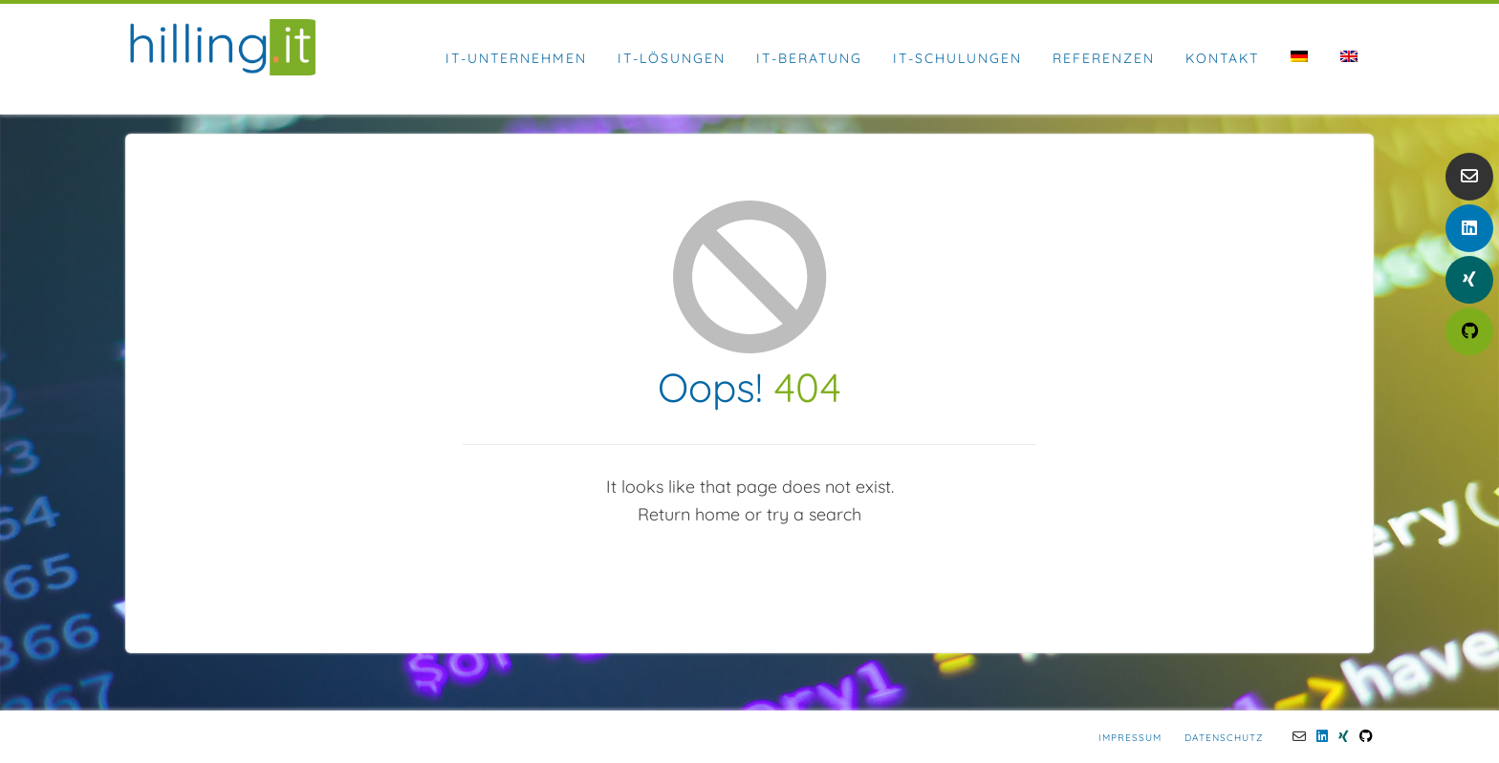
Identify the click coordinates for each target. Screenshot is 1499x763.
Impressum (1130, 737)
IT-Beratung (809, 58)
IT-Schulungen (957, 58)
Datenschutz (1223, 737)
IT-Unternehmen (516, 58)
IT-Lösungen (672, 58)
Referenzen (1104, 58)
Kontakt (1222, 58)
